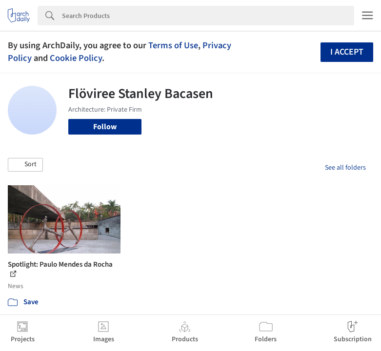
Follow (105, 126)
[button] (25, 165)
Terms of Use (173, 45)
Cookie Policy (76, 58)
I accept (346, 52)
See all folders (345, 167)
